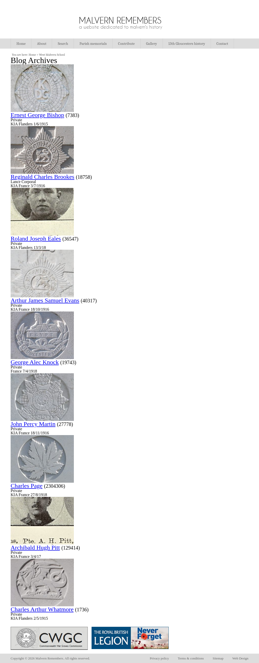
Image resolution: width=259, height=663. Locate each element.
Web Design (240, 658)
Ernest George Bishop (37, 115)
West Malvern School (52, 54)
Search (63, 43)
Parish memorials (93, 43)
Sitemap (218, 658)
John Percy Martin (33, 424)
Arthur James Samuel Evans (45, 300)
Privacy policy (159, 658)
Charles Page (26, 485)
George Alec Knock (35, 362)
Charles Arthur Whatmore (42, 609)
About (41, 43)
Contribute (126, 43)
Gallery (151, 43)
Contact (222, 43)
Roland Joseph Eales (36, 238)
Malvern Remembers (120, 20)
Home (21, 43)
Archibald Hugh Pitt (35, 547)
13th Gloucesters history (186, 43)
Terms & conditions (191, 658)
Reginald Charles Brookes (42, 176)
